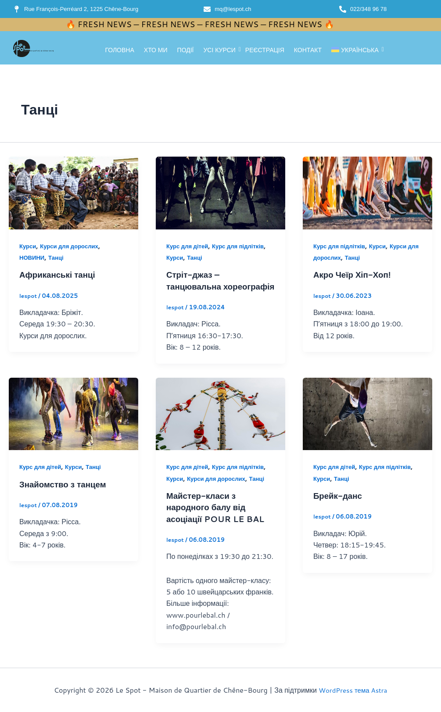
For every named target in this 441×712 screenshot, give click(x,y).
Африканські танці (59, 274)
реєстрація (264, 50)
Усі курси (220, 50)
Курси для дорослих (72, 246)
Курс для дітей (188, 246)
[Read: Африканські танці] (73, 193)
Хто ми (156, 50)
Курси (28, 246)
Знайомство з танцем (65, 495)
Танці (58, 257)
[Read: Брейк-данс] (367, 425)
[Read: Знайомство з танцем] (73, 425)
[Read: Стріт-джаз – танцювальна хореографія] (220, 193)
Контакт (308, 50)
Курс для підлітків (242, 246)
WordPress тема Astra (353, 690)
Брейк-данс (339, 506)
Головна (119, 50)
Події (185, 50)
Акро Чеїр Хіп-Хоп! (354, 274)
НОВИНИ (32, 257)
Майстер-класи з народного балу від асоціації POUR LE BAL (218, 517)
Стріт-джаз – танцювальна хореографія (195, 285)
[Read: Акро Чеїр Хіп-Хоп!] (367, 193)
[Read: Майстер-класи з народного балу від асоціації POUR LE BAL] (220, 425)
